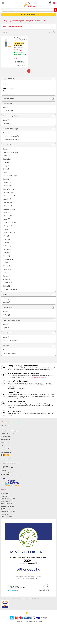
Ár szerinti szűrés (8, 98)
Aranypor (7, 226)
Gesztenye (7, 192)
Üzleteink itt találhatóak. (40, 377)
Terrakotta (7, 259)
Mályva (6, 246)
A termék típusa (8, 103)
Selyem (6, 256)
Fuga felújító (8, 111)
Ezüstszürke (8, 202)
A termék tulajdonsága (10, 129)
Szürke (6, 156)
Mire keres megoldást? (12, 26)
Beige (6, 166)
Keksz (6, 219)
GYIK (2, 445)
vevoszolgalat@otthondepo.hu (11, 472)
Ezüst (5, 239)
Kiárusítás (6, 346)
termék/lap (52, 32)
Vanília (6, 199)
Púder (6, 279)
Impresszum (5, 425)
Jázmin (6, 179)
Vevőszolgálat (5, 442)
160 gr (6, 315)
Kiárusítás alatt (9, 353)
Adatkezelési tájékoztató (8, 434)
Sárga (6, 263)
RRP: (15, 47)
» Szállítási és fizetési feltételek (9, 431)
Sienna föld (7, 182)
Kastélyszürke (8, 209)
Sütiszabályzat (5, 436)
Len (5, 273)
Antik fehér (7, 269)
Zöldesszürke (8, 233)
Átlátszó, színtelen (10, 289)
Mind (5, 107)
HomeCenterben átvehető (11, 320)
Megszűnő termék (8, 333)
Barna (6, 159)
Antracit (6, 216)
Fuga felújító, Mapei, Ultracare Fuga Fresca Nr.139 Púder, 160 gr (20, 39)
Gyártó (5, 295)
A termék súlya (8, 307)
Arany (6, 236)
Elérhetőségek (5, 448)
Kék (5, 162)
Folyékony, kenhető (10, 136)
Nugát (6, 253)
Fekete (6, 213)
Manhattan (7, 189)
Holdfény (7, 243)
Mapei (6, 302)
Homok (6, 172)
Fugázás (6, 123)
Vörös (6, 286)
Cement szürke (9, 223)
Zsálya (6, 229)
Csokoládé (7, 206)
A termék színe (7, 145)
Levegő (6, 276)
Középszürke (8, 196)
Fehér (6, 169)
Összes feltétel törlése (9, 94)
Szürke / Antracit (9, 152)
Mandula (7, 249)
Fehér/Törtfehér (9, 176)
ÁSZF (3, 428)
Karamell (7, 186)
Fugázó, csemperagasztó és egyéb (18, 21)
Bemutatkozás (5, 439)
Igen (5, 328)
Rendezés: (4, 32)
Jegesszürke (8, 266)
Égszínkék (7, 283)
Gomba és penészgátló (11, 140)
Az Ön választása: (9, 79)
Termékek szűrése (28, 15)
